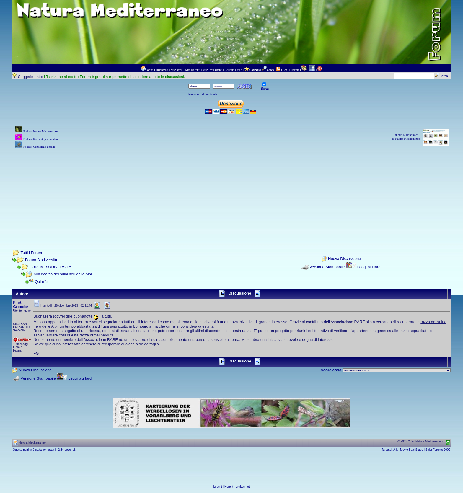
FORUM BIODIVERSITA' (51, 267)
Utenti (218, 69)
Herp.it (228, 486)
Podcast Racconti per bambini (41, 139)
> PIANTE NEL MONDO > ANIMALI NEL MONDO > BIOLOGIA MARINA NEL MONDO (397, 370)
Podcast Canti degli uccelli (39, 146)
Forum (150, 69)
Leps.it (217, 486)
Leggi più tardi (369, 267)
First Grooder (20, 304)
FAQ (285, 69)
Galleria (229, 69)
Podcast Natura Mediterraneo (40, 131)
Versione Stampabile (327, 267)
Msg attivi (177, 69)
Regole (295, 69)
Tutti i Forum (31, 252)
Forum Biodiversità (41, 260)
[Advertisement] (231, 191)
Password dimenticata (202, 94)
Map (239, 69)
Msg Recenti (192, 69)
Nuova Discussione (344, 259)
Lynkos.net (243, 486)
